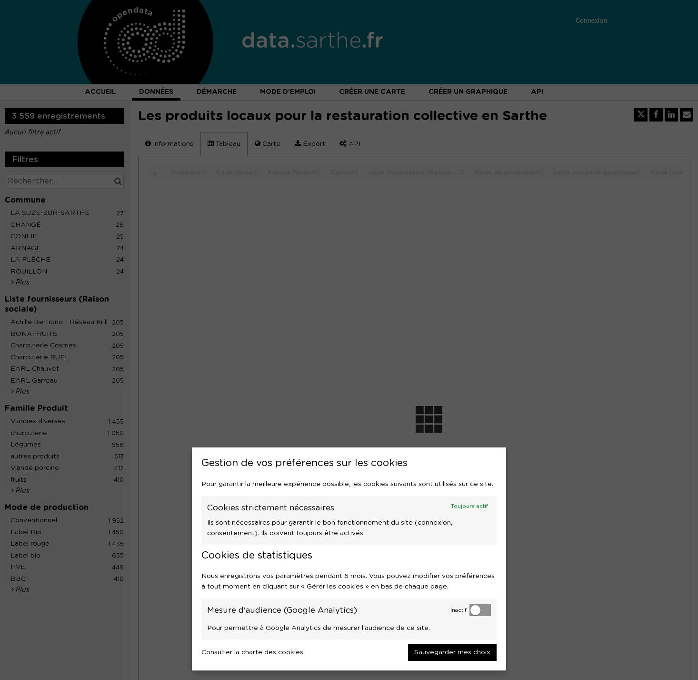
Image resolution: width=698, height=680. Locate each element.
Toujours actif (469, 506)
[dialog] (349, 558)
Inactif (458, 610)
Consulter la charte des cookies (252, 652)
